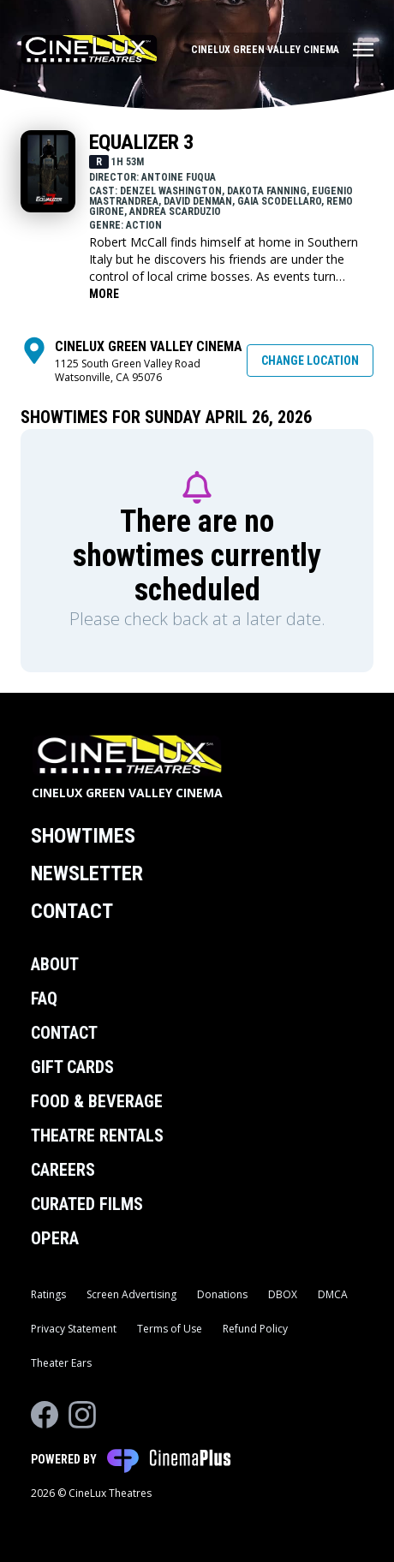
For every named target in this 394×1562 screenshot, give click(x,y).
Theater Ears (61, 1363)
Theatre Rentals (97, 1135)
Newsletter (87, 873)
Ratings (48, 1294)
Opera (55, 1238)
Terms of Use (169, 1328)
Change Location (310, 360)
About (55, 964)
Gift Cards (72, 1067)
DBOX (282, 1294)
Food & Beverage (97, 1101)
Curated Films (87, 1204)
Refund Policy (255, 1328)
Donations (222, 1294)
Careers (63, 1170)
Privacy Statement (73, 1328)
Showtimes (83, 836)
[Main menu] (282, 50)
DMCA (333, 1294)
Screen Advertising (131, 1294)
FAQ (44, 998)
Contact (72, 911)
